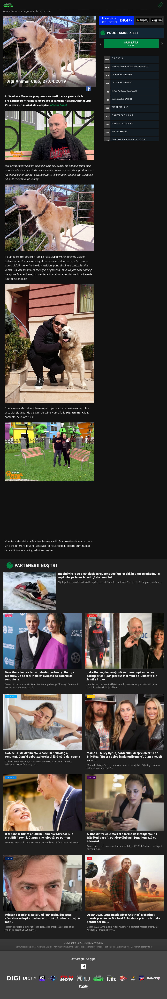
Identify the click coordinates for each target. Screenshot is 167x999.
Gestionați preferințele (141, 947)
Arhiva (57, 947)
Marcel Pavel (58, 105)
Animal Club (16, 11)
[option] (131, 135)
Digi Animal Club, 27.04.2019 (37, 11)
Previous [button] (100, 43)
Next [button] (162, 43)
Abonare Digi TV (44, 947)
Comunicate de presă (25, 947)
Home (6, 11)
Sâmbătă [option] (131, 44)
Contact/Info (67, 947)
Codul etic (79, 947)
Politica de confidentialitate (116, 947)
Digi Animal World (8, 5)
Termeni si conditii (93, 947)
